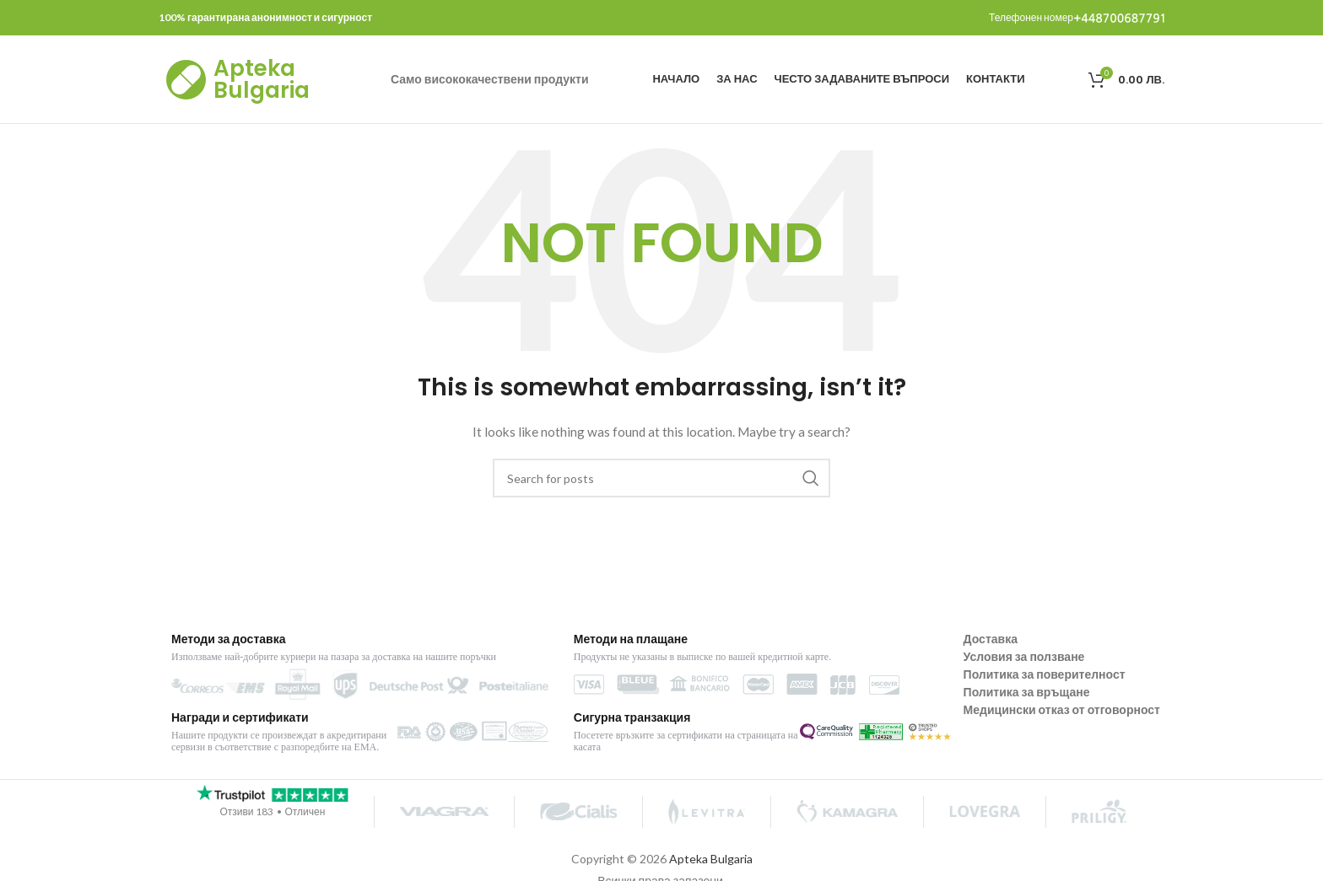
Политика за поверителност (1045, 674)
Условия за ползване (1024, 656)
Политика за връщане (1027, 692)
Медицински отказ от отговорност (1062, 709)
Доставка (991, 638)
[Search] (661, 478)
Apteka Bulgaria (261, 79)
